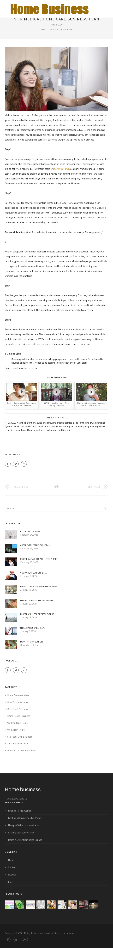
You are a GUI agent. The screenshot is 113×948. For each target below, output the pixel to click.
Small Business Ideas (61, 29)
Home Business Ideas (18, 695)
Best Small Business (17, 709)
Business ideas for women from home (38, 586)
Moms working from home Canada (25, 839)
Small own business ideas (32, 628)
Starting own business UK (21, 832)
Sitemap (12, 874)
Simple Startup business (20, 810)
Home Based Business (18, 715)
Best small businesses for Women (25, 818)
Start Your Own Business (19, 736)
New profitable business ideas (23, 825)
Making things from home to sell (36, 600)
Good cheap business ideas (33, 572)
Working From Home (17, 722)
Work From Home (16, 729)
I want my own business (31, 641)
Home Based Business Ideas (21, 750)
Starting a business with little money (39, 559)
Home (44, 29)
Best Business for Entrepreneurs (37, 614)
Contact (12, 867)
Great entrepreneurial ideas (34, 545)
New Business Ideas (17, 702)
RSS (10, 881)
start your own (61, 168)
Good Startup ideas (30, 531)
